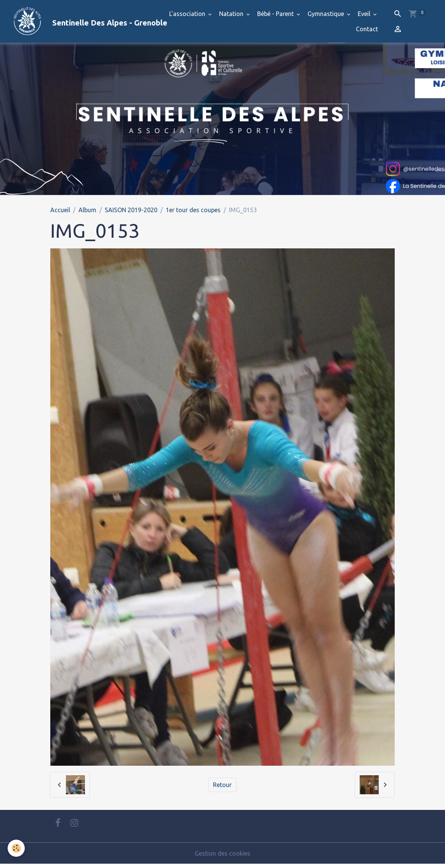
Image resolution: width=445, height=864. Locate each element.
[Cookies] (16, 848)
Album (87, 209)
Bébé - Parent (276, 13)
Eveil (365, 13)
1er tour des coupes (193, 209)
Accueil (60, 209)
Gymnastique (326, 13)
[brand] (80, 21)
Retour (222, 784)
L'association (188, 13)
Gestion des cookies (222, 853)
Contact (367, 29)
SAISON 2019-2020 (131, 209)
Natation (232, 13)
